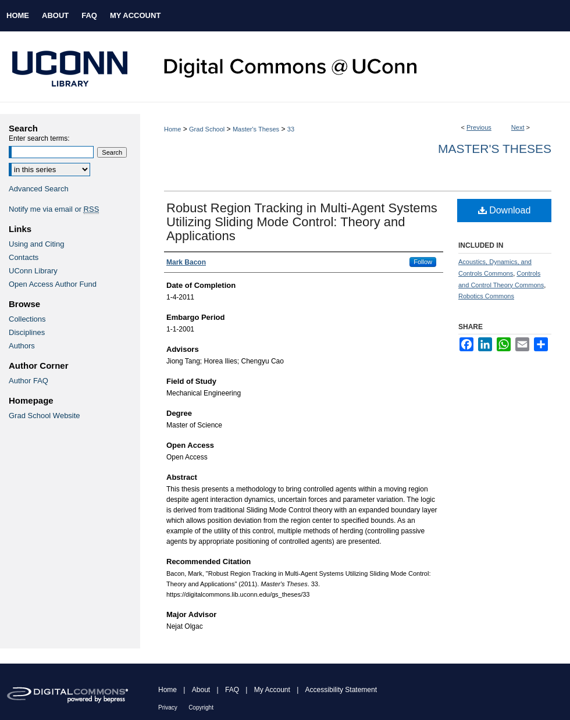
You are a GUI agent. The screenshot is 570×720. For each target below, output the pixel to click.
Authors (22, 345)
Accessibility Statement (341, 690)
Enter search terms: (39, 138)
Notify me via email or (54, 209)
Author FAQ (28, 380)
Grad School (207, 129)
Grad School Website (44, 415)
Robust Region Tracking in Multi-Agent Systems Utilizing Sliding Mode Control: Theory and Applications (301, 222)
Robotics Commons (486, 296)
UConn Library (33, 270)
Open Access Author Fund (53, 284)
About (201, 690)
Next (518, 127)
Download (504, 210)
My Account (272, 690)
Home (172, 129)
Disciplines (27, 332)
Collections (27, 319)
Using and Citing (36, 244)
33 (290, 129)
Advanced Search (39, 188)
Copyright (200, 707)
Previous (478, 127)
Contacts (23, 257)
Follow (423, 261)
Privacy (167, 707)
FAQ (232, 690)
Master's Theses (256, 129)
